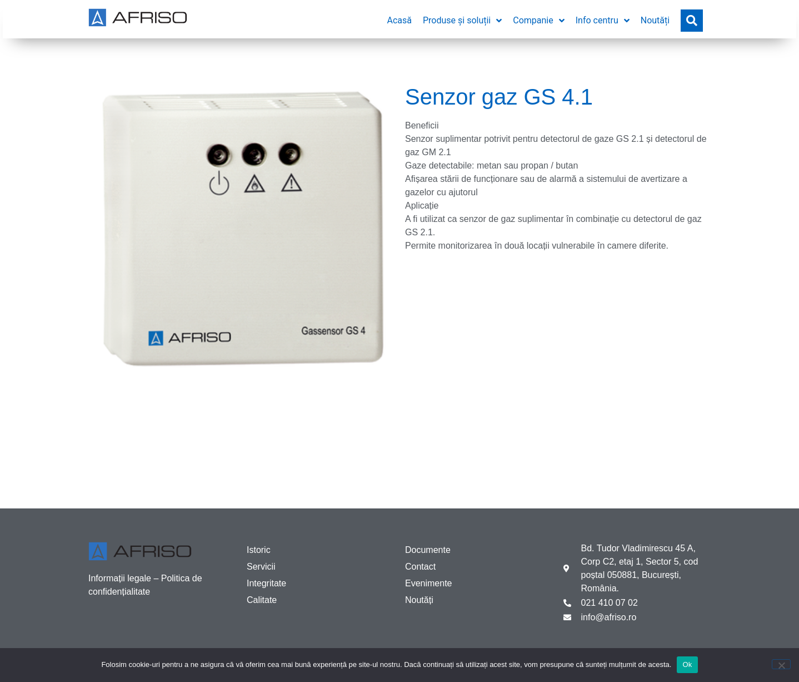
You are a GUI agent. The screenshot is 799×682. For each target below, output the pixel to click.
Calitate (262, 600)
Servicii (261, 566)
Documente (428, 550)
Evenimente (428, 583)
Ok (687, 664)
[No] (781, 664)
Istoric (259, 550)
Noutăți (419, 600)
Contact (420, 566)
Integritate (266, 583)
